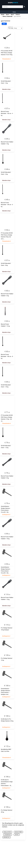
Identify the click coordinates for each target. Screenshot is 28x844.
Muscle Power (18, 832)
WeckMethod (7, 837)
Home (14, 12)
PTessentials (7, 834)
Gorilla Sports (7, 832)
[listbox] (15, 28)
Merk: (4, 23)
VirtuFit (17, 834)
